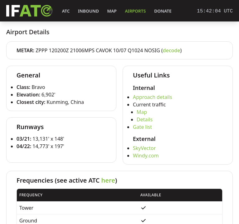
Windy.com (146, 155)
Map (112, 11)
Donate (163, 11)
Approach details (152, 97)
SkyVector (144, 148)
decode (171, 50)
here (108, 180)
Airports (135, 11)
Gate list (142, 127)
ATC (66, 11)
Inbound (88, 11)
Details (144, 119)
